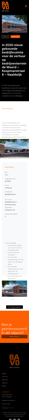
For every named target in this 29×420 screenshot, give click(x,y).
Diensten (4, 390)
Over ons (5, 384)
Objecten (5, 387)
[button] (4, 289)
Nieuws (4, 393)
